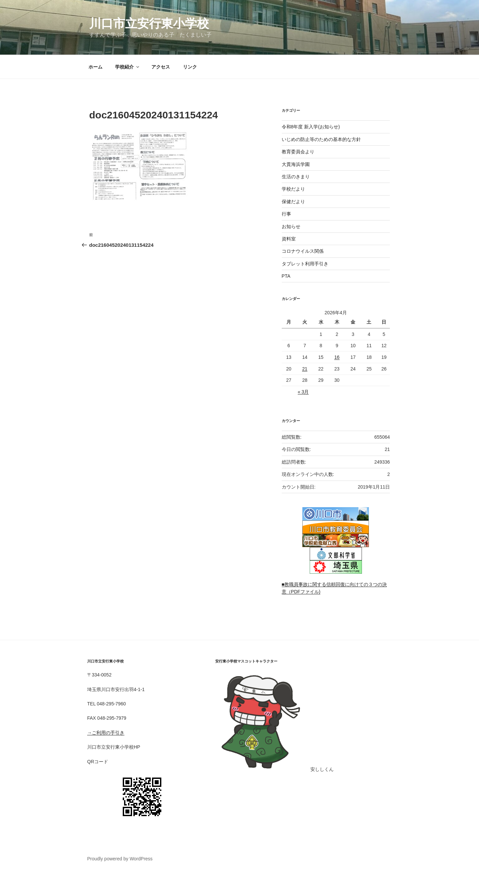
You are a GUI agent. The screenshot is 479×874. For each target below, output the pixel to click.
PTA (286, 276)
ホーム (95, 67)
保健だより (293, 201)
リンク (190, 67)
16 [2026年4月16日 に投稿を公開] (337, 357)
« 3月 (303, 391)
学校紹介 (127, 67)
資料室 (289, 238)
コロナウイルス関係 (303, 251)
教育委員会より (298, 151)
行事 (286, 214)
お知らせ (291, 226)
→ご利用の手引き (105, 732)
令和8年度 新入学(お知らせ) (311, 126)
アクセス (160, 67)
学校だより (293, 189)
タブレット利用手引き (305, 263)
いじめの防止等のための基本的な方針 (321, 139)
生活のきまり (296, 176)
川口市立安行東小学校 (149, 23)
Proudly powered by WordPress (120, 858)
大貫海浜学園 (296, 164)
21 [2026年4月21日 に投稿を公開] (304, 368)
